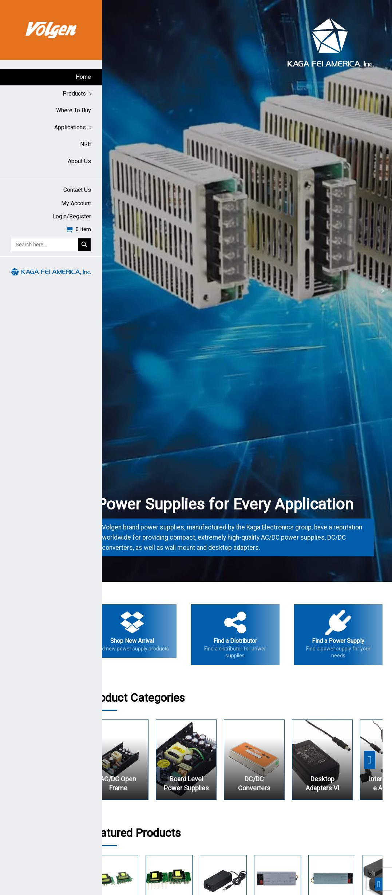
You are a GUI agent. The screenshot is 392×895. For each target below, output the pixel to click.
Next (382, 291)
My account (76, 203)
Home (83, 76)
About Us (79, 161)
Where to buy (73, 110)
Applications (70, 127)
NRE (85, 144)
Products (74, 93)
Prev (111, 291)
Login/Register (71, 216)
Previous (117, 760)
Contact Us (77, 189)
